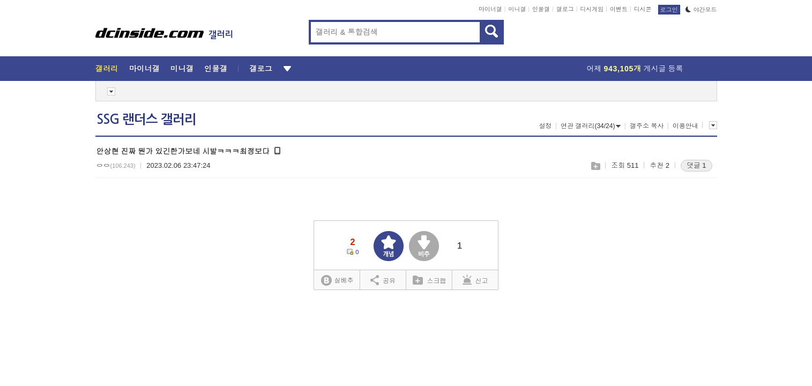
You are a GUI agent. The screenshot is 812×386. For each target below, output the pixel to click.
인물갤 (541, 9)
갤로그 (565, 9)
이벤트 (619, 9)
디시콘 (643, 9)
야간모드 (701, 9)
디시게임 (592, 9)
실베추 (337, 280)
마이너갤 (490, 9)
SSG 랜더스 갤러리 (146, 119)
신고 (475, 279)
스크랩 (595, 165)
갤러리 (106, 68)
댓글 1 (696, 165)
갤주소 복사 (647, 126)
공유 (383, 279)
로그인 (669, 9)
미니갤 (517, 9)
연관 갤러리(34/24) (591, 126)
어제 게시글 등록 (635, 68)
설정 (545, 126)
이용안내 (685, 126)
